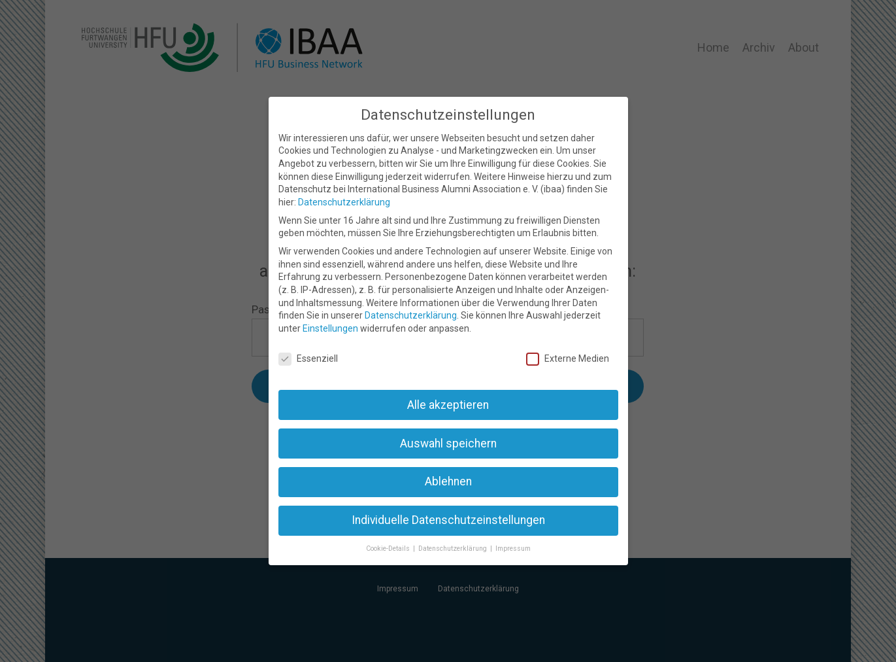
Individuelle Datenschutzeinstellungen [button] (448, 520)
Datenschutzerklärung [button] (453, 548)
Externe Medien (567, 359)
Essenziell (308, 359)
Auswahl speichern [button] (448, 443)
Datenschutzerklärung (344, 202)
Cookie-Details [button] (389, 548)
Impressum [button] (513, 548)
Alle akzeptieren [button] (448, 404)
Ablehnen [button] (448, 481)
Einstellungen (330, 328)
